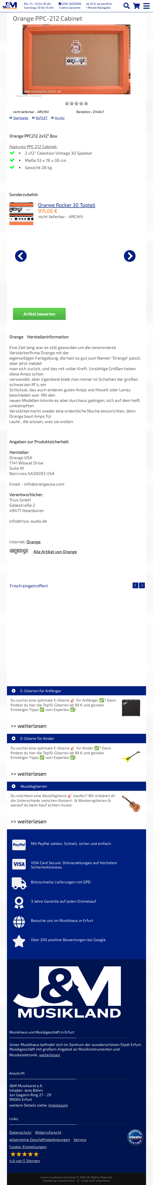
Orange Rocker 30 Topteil (66, 205)
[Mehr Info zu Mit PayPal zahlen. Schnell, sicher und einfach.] (76, 846)
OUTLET (41, 118)
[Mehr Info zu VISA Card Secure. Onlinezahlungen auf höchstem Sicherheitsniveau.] (76, 865)
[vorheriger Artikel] (21, 256)
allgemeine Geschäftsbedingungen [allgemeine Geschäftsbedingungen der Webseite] (39, 1139)
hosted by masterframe (59, 1180)
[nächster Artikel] (129, 256)
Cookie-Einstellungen (28, 1146)
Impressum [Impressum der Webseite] (58, 1105)
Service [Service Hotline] (80, 1139)
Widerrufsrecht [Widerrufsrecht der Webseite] (48, 1132)
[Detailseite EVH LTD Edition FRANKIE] (42, 631)
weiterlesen (49, 1054)
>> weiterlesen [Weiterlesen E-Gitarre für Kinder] (29, 773)
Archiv (60, 118)
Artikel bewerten (39, 314)
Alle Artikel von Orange (55, 551)
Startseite (20, 118)
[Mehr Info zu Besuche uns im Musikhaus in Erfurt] (76, 923)
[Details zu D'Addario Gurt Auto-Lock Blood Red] (33, 255)
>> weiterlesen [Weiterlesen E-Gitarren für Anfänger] (29, 725)
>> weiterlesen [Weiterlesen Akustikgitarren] (29, 821)
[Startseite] (9, 6)
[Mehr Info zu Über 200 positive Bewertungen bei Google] (76, 942)
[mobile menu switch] (147, 5)
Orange (34, 541)
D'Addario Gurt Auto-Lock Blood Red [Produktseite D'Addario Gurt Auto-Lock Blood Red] (33, 295)
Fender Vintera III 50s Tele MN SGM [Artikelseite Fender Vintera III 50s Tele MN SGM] (110, 666)
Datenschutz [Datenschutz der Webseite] (20, 1132)
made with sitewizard (95, 1180)
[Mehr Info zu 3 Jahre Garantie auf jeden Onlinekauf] (76, 904)
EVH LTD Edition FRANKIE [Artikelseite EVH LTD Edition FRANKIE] (43, 666)
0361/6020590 (70, 3)
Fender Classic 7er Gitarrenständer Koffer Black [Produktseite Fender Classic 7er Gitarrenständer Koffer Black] (99, 295)
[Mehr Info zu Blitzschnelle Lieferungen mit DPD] (76, 884)
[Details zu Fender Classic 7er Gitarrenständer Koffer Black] (99, 255)
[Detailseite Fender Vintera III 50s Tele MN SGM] (110, 631)
